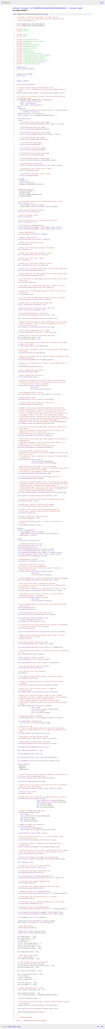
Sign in (101, 2)
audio (80, 8)
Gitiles (9, 1026)
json (102, 1026)
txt (98, 1026)
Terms (19, 1026)
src (31, 8)
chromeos (73, 8)
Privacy (14, 1026)
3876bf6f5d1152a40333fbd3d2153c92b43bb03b (49, 8)
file (46, 14)
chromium (16, 8)
